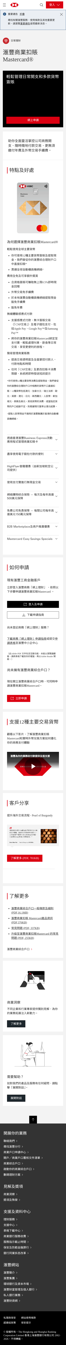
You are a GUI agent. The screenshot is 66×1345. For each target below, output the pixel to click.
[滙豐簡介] (33, 1272)
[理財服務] (33, 1219)
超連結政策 (10, 1322)
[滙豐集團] (33, 1278)
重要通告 (25, 23)
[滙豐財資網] (33, 1301)
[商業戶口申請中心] (33, 1152)
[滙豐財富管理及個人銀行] (33, 1289)
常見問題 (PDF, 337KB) (25, 928)
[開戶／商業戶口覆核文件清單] (33, 1158)
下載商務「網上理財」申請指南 (26, 638)
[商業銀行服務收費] (33, 1236)
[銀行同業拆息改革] (33, 1253)
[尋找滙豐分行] (33, 1146)
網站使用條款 (28, 1318)
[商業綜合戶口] (33, 1163)
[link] (33, 604)
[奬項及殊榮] (33, 1200)
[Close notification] (61, 14)
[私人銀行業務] (33, 1295)
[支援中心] (33, 1225)
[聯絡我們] (33, 1141)
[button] (33, 438)
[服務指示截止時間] (33, 1242)
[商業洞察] (33, 1194)
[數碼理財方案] (33, 1175)
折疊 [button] (22, 14)
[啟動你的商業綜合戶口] (33, 1169)
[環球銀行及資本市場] (33, 1284)
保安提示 (26, 1322)
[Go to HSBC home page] (14, 5)
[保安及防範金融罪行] (33, 1247)
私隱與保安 (10, 1318)
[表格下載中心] (33, 1230)
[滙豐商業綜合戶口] (33, 949)
